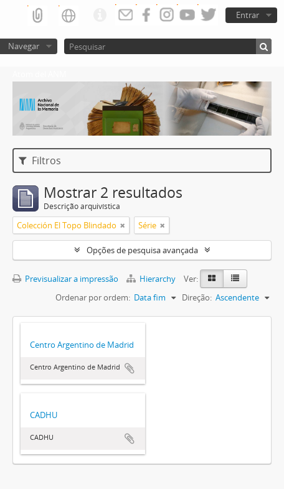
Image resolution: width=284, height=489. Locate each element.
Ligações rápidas (99, 15)
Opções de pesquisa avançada (142, 250)
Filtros (40, 160)
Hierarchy (152, 278)
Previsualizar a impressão (65, 278)
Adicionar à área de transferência (129, 368)
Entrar (247, 15)
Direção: (197, 297)
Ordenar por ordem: (92, 297)
